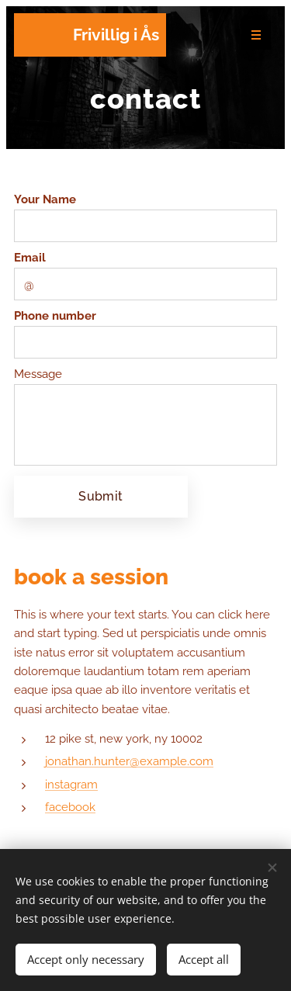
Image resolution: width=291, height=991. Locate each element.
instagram (71, 784)
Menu (251, 35)
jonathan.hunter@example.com (129, 761)
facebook (70, 806)
